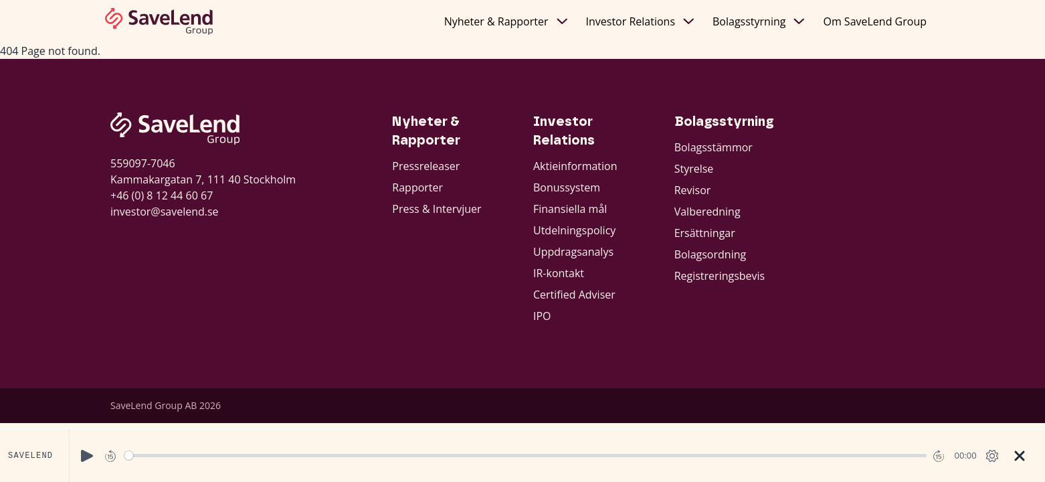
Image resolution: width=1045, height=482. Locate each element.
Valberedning (707, 211)
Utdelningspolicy (574, 230)
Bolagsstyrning (758, 21)
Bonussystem (566, 187)
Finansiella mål (570, 209)
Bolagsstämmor (713, 147)
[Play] (87, 456)
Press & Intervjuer (436, 209)
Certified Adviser (574, 294)
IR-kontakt (558, 273)
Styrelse (694, 168)
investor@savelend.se (164, 211)
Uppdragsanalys (573, 251)
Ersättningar (704, 233)
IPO (542, 316)
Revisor (692, 190)
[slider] (525, 455)
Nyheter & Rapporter (505, 21)
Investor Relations (640, 21)
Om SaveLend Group (875, 21)
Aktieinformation (575, 166)
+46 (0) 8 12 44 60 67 (161, 195)
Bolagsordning (710, 254)
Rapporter (417, 187)
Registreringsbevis (719, 275)
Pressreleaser (426, 166)
